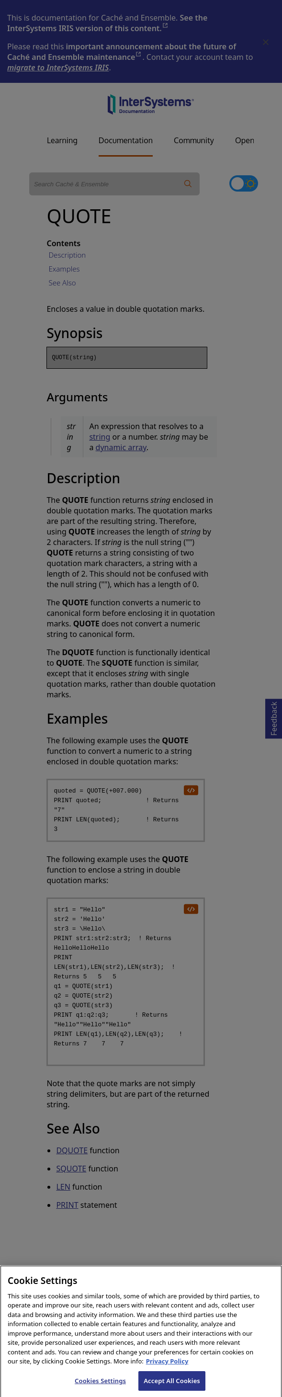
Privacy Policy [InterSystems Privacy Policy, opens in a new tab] (167, 1368)
